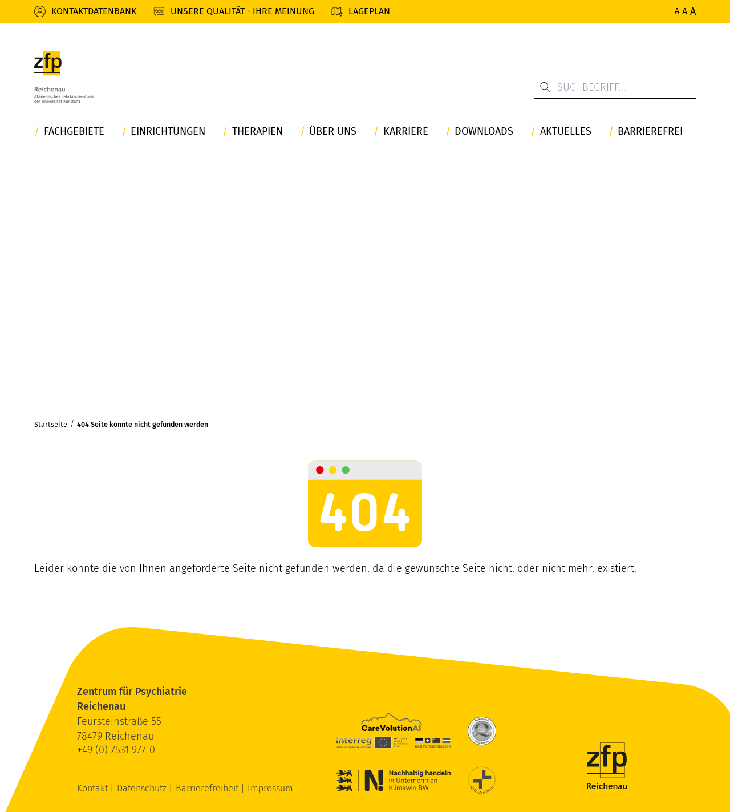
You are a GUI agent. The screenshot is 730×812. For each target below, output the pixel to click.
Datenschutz (143, 788)
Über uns (332, 132)
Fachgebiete (74, 132)
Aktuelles (565, 132)
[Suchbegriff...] (615, 87)
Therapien (257, 132)
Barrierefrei (650, 132)
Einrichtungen (168, 132)
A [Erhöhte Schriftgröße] (684, 11)
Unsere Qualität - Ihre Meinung (242, 11)
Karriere (405, 132)
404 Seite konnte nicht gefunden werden (142, 424)
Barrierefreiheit (208, 788)
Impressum (270, 788)
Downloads (484, 132)
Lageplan (369, 11)
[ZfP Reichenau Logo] (64, 77)
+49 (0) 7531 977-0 (116, 750)
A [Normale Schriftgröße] (677, 11)
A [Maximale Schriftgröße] (693, 11)
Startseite (50, 424)
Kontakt (93, 788)
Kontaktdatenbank (93, 11)
